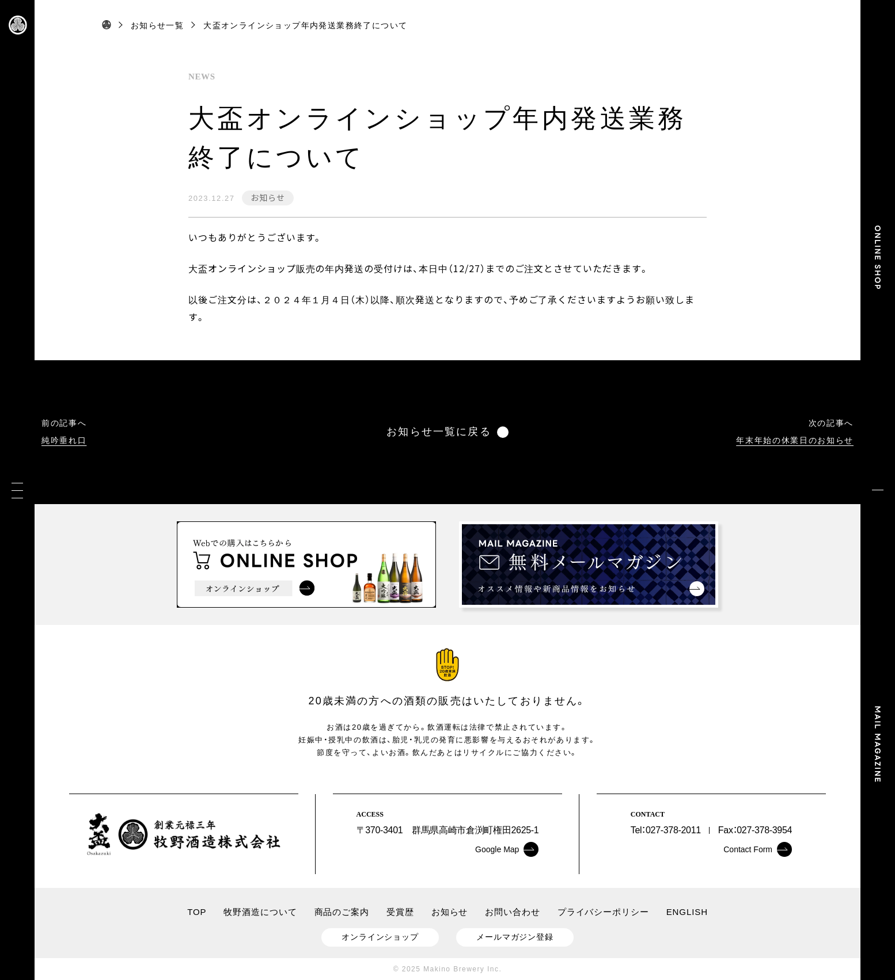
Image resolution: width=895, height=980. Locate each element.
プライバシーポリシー (603, 912)
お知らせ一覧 (157, 25)
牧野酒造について (260, 912)
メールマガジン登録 (514, 936)
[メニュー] (17, 490)
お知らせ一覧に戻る (447, 432)
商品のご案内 (341, 912)
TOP (196, 912)
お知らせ (268, 197)
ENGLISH (687, 912)
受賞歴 (400, 912)
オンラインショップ (380, 936)
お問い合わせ (512, 912)
